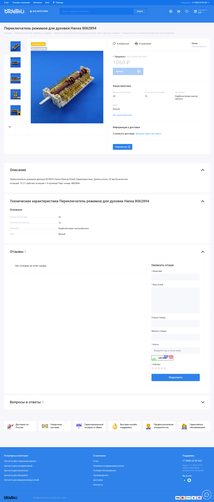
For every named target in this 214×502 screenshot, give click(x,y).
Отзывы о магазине (21, 2)
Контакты (37, 2)
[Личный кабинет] (171, 11)
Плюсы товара (158, 317)
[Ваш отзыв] (175, 300)
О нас (6, 2)
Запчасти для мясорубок (16, 475)
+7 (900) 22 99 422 (195, 2)
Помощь (58, 2)
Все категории (39, 11)
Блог (47, 2)
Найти (140, 11)
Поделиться (122, 147)
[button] (10, 127)
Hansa (195, 43)
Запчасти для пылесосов (16, 470)
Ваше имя (157, 271)
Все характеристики (122, 115)
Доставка (98, 480)
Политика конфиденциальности (108, 466)
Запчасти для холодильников (18, 466)
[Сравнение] (179, 11)
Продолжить (176, 377)
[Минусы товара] (175, 337)
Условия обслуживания (104, 470)
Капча (156, 344)
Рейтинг (156, 364)
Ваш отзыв (158, 284)
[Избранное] (187, 11)
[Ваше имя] (175, 277)
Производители (100, 475)
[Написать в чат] (206, 494)
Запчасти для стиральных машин (20, 461)
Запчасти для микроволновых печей (21, 480)
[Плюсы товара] (175, 323)
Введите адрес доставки (148, 133)
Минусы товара (158, 331)
